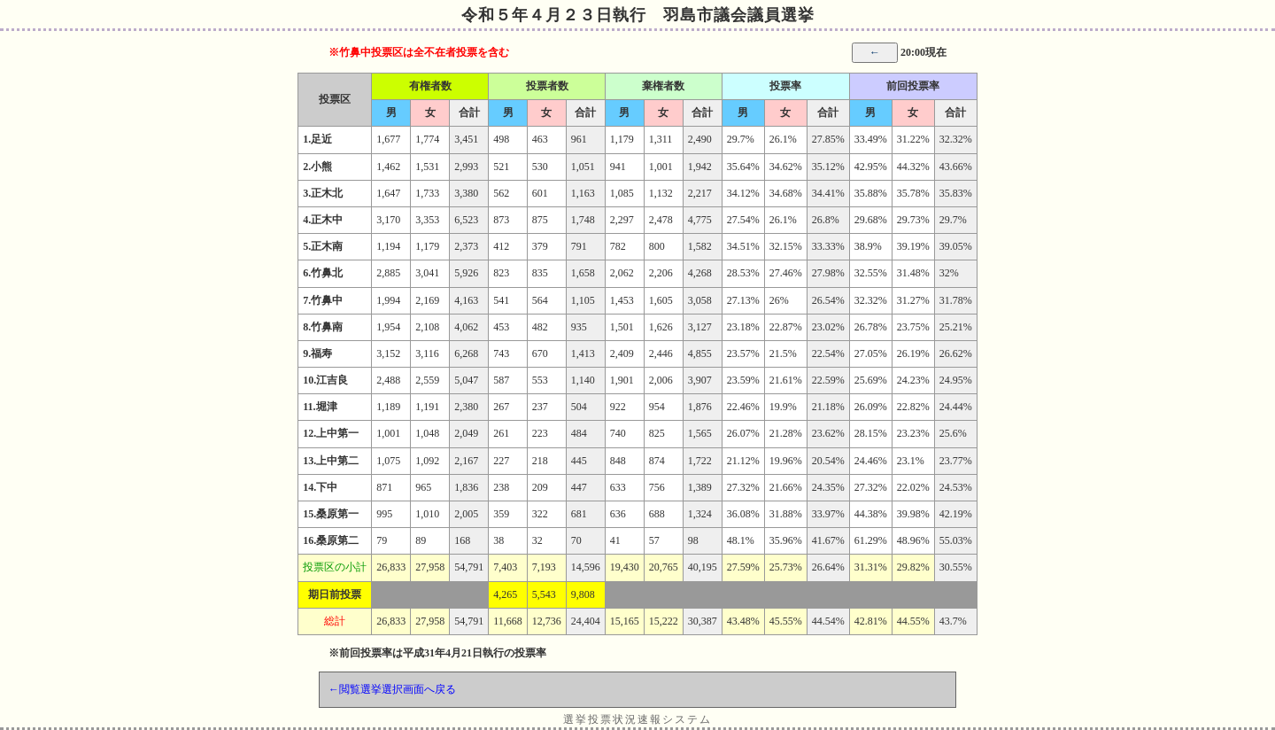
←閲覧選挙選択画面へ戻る (392, 689)
